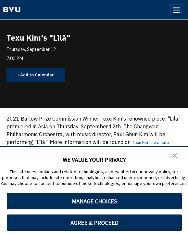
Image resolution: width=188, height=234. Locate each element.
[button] (175, 156)
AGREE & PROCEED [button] (94, 223)
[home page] (12, 9)
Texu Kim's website (155, 143)
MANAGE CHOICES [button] (94, 201)
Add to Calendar (40, 75)
